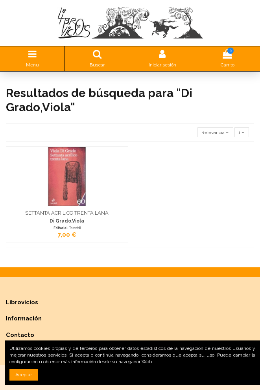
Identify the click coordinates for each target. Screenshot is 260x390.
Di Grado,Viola (67, 221)
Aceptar (23, 374)
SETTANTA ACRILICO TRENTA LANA (67, 213)
